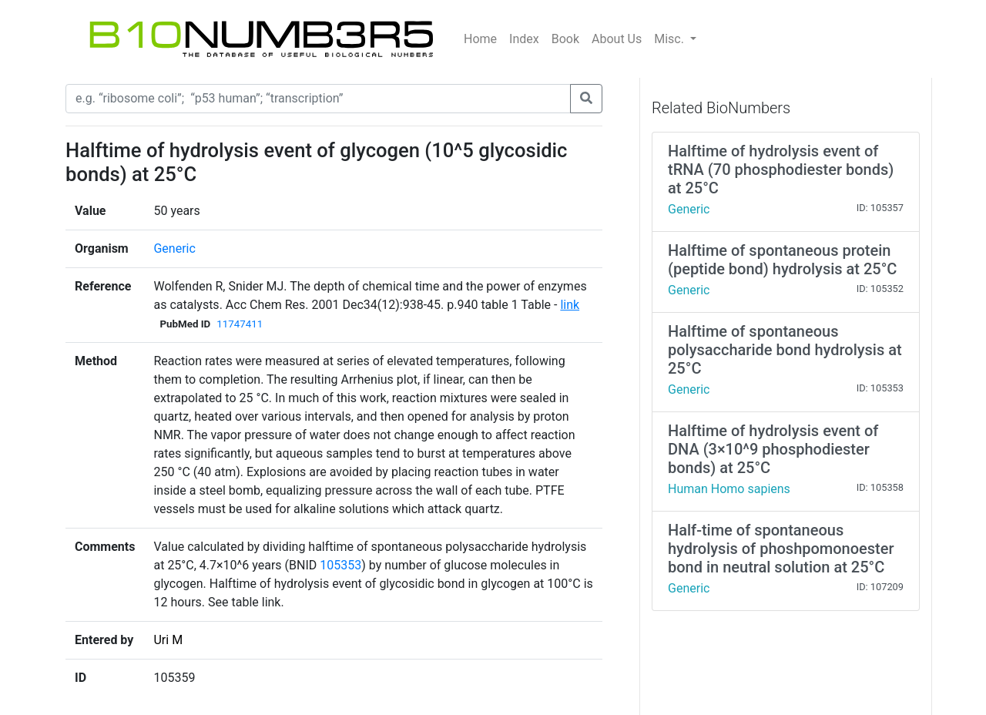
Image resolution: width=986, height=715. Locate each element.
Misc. (670, 39)
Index (524, 39)
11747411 (239, 324)
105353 (340, 565)
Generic (174, 248)
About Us (617, 39)
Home (480, 39)
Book (565, 39)
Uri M (168, 640)
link (569, 304)
